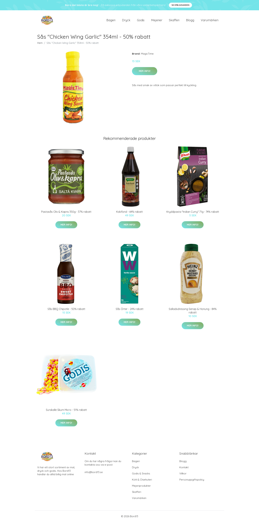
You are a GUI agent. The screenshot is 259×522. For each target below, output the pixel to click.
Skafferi (174, 20)
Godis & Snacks (141, 473)
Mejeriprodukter (141, 485)
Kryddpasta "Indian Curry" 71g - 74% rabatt (192, 211)
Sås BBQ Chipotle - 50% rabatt (66, 309)
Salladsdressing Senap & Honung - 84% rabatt (193, 310)
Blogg (190, 20)
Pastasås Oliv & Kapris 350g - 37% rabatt (66, 211)
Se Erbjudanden (180, 5)
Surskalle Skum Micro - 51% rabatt (66, 409)
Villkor (183, 473)
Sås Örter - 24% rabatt (129, 309)
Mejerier (156, 20)
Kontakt (184, 467)
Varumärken (209, 20)
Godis (140, 20)
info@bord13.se (94, 472)
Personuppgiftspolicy (191, 479)
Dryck (126, 20)
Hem (40, 42)
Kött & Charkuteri (142, 479)
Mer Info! (144, 71)
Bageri (110, 20)
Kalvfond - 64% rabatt (129, 211)
